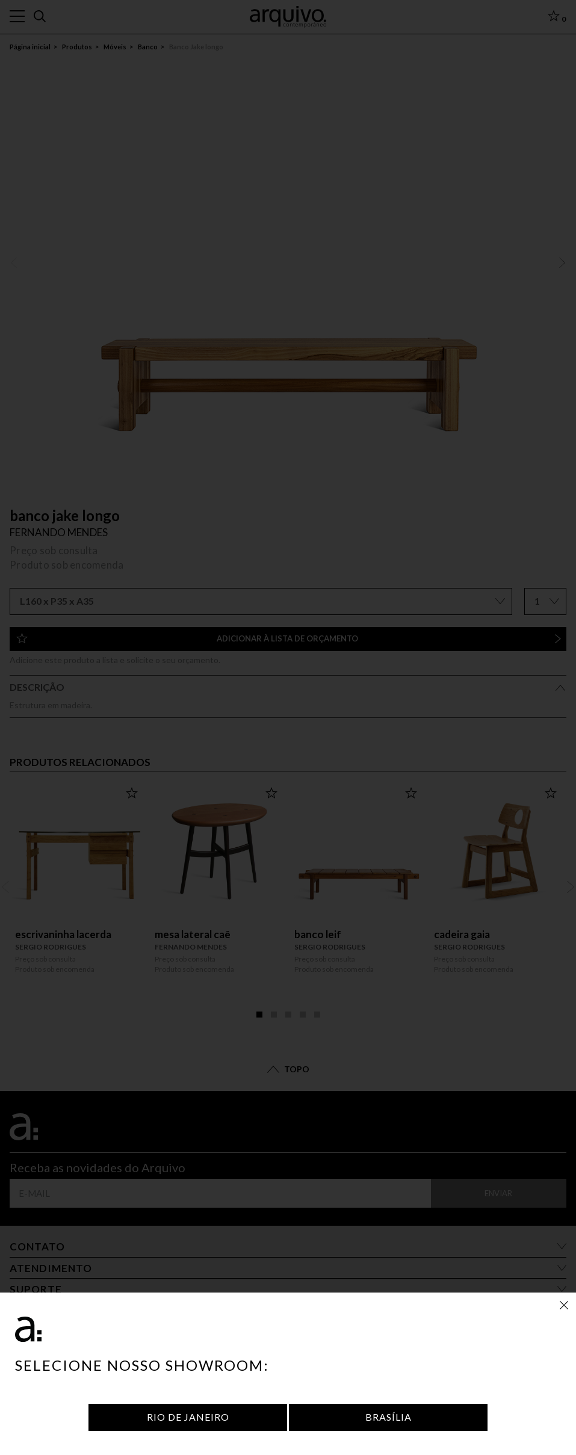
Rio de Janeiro (188, 1417)
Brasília (388, 1417)
